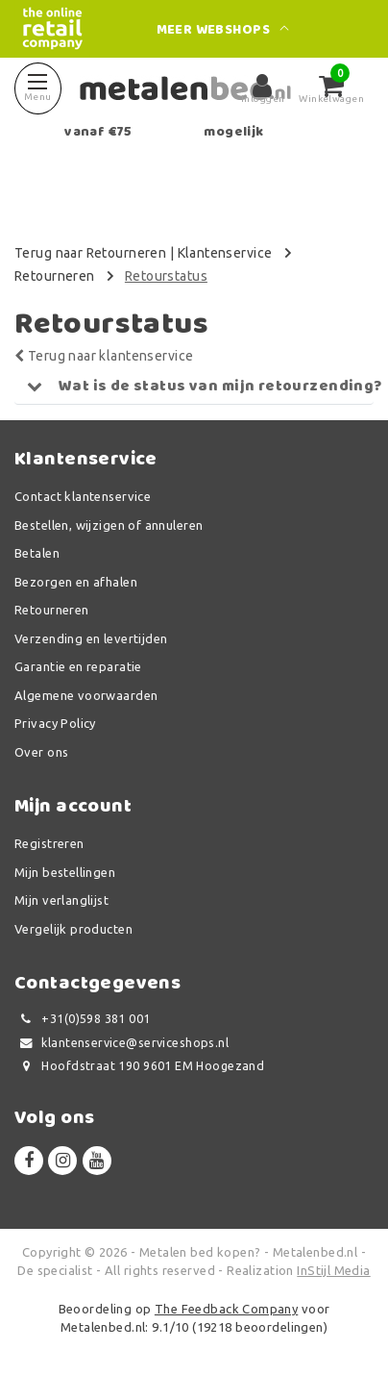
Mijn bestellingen (64, 872)
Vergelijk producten (73, 929)
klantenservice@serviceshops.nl (121, 1043)
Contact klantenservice (82, 496)
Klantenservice (225, 253)
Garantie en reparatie (78, 666)
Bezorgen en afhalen (75, 581)
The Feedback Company (226, 1308)
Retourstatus (166, 276)
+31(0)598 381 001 (82, 1019)
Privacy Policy (55, 723)
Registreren (49, 843)
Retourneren (54, 276)
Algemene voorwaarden (86, 695)
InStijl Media (333, 1270)
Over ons (41, 752)
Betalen (37, 553)
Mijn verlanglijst (61, 900)
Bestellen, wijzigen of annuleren (108, 525)
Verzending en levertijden (91, 638)
